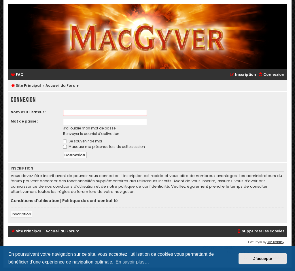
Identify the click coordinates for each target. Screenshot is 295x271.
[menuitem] (17, 75)
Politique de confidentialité (90, 201)
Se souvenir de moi (82, 141)
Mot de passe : (24, 121)
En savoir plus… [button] (132, 261)
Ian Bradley (275, 242)
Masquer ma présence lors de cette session (104, 146)
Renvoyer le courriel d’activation (91, 133)
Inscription (21, 214)
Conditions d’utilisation (35, 201)
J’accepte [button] (262, 258)
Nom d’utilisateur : (28, 112)
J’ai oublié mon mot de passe (89, 128)
